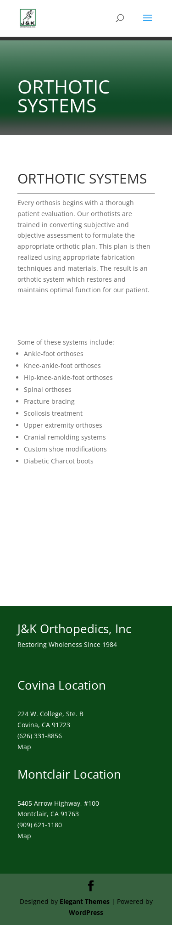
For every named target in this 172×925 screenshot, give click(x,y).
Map (24, 746)
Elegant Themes (85, 901)
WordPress (86, 912)
